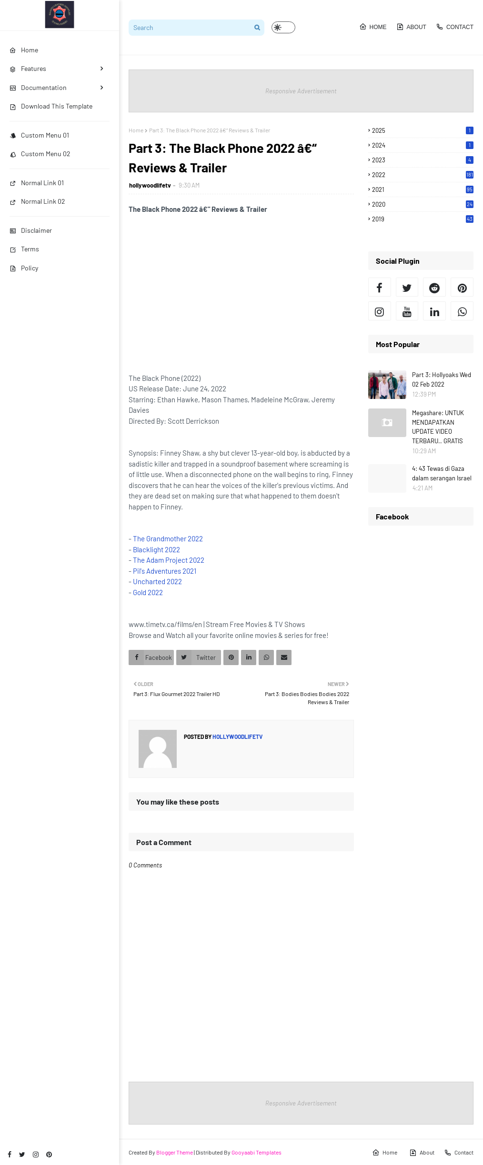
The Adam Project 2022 (168, 560)
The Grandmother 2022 (168, 538)
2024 (422, 145)
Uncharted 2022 (157, 581)
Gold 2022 (148, 592)
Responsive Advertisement (301, 91)
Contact (454, 26)
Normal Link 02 (37, 201)
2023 (422, 160)
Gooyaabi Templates (256, 1152)
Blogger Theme (174, 1152)
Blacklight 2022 (156, 549)
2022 (422, 175)
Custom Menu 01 (39, 135)
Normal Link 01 (37, 183)
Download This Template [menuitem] (51, 106)
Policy (24, 268)
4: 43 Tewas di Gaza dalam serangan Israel (442, 473)
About (411, 26)
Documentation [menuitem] (38, 87)
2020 (422, 204)
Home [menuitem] (24, 50)
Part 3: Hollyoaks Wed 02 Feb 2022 (441, 379)
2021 (422, 189)
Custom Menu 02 (40, 153)
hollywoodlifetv (150, 185)
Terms (24, 249)
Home (373, 26)
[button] (283, 27)
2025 (422, 130)
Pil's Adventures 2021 (164, 571)
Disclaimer (31, 230)
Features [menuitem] (28, 68)
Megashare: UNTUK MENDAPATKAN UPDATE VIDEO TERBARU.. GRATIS (438, 427)
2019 (422, 219)
